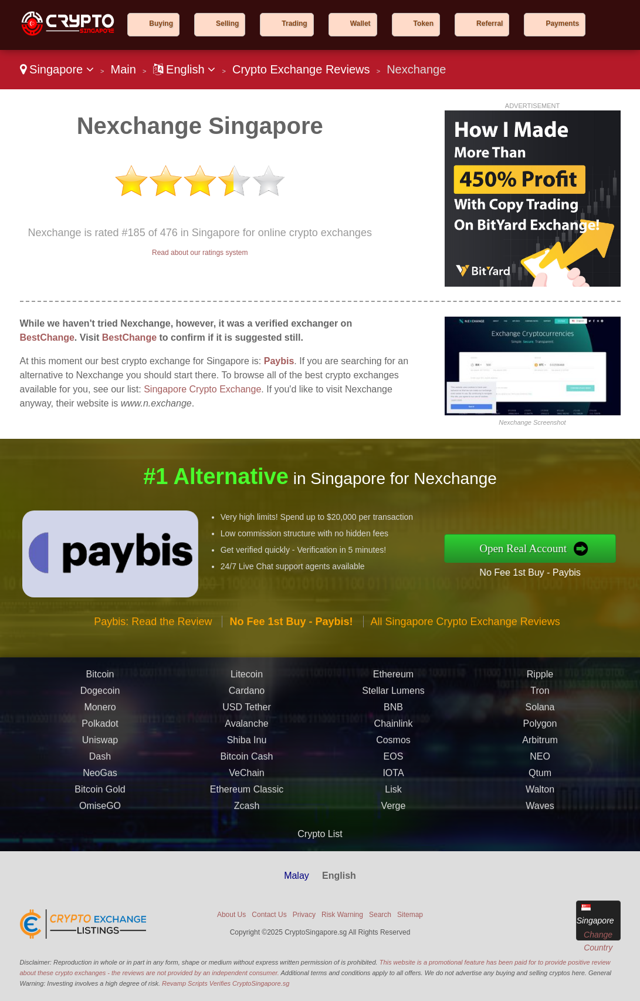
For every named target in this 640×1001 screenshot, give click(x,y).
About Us (231, 915)
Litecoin (247, 720)
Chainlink (393, 769)
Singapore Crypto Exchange (202, 389)
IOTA (393, 819)
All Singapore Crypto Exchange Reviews (465, 667)
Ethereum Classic (246, 835)
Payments (562, 23)
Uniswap (100, 786)
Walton (540, 835)
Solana (540, 753)
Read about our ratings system (200, 252)
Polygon (540, 769)
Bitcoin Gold (100, 835)
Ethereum (393, 720)
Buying (161, 23)
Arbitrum (539, 786)
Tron (539, 736)
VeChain (247, 819)
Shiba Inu (247, 786)
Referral (489, 23)
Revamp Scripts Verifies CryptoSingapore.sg (225, 983)
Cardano (247, 736)
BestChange (47, 337)
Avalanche (246, 769)
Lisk (393, 835)
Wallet (360, 23)
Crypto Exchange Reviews (301, 69)
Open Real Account (571, 548)
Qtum (540, 819)
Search (380, 915)
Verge (393, 851)
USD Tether (246, 753)
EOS (394, 802)
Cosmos (393, 786)
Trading (294, 23)
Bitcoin (100, 720)
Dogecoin (100, 736)
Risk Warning (342, 915)
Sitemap (410, 915)
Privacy (304, 915)
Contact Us (269, 915)
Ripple (540, 720)
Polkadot (100, 769)
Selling (227, 23)
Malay (296, 876)
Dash (100, 802)
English (184, 69)
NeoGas (100, 819)
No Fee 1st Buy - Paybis (576, 565)
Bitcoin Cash (247, 802)
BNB (393, 753)
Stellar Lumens (393, 736)
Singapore (57, 69)
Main (123, 69)
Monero (100, 753)
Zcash (247, 851)
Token (424, 23)
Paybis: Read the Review (153, 667)
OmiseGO (100, 851)
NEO (540, 802)
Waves (540, 851)
